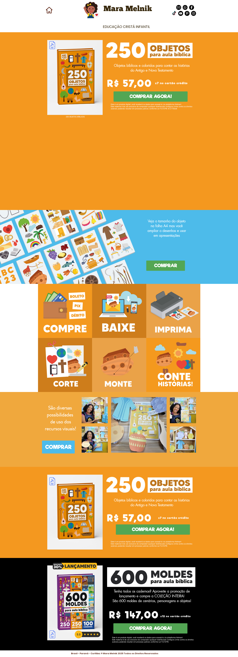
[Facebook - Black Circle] (191, 7)
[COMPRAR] (165, 266)
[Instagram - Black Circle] (193, 13)
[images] (185, 7)
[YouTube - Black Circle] (180, 13)
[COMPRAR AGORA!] (151, 96)
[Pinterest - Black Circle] (187, 13)
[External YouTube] (119, 162)
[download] (178, 7)
